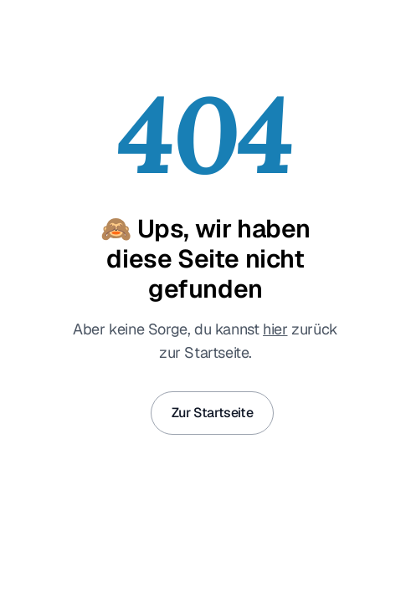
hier (275, 329)
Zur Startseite (212, 412)
